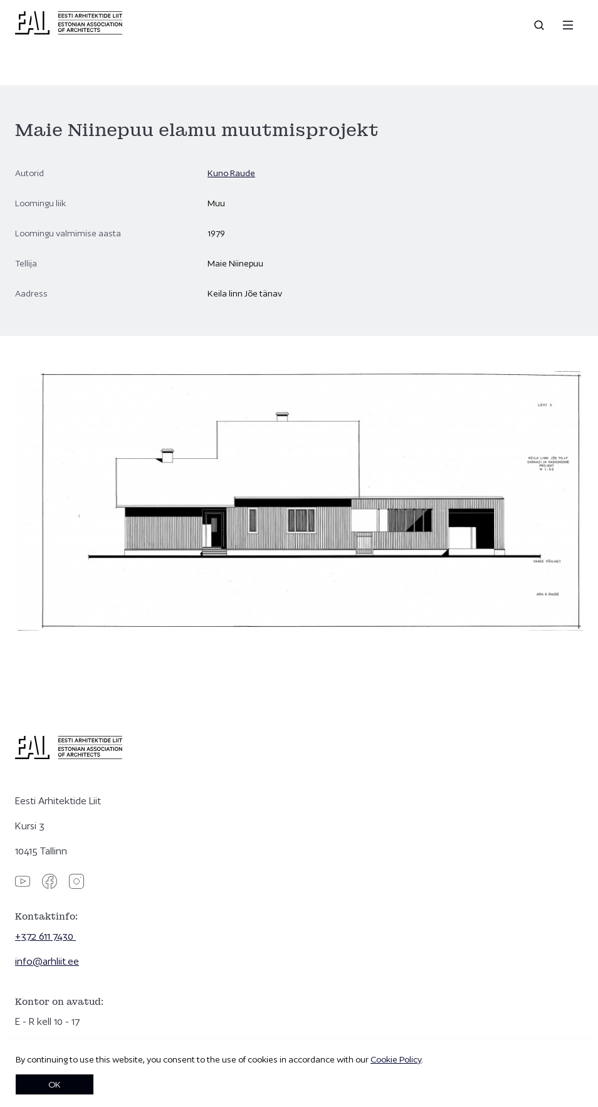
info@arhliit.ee (47, 961)
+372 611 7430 (45, 936)
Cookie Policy (395, 1059)
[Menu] (568, 25)
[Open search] (540, 25)
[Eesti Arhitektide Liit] (68, 31)
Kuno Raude (231, 173)
